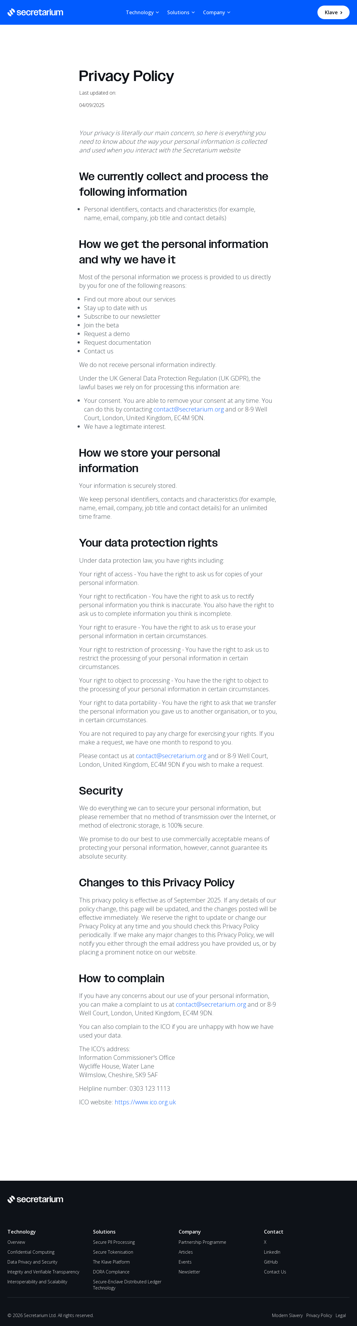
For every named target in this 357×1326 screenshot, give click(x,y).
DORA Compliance (111, 1272)
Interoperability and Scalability (37, 1282)
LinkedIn (272, 1252)
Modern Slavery (287, 1315)
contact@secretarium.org (189, 409)
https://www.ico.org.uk (145, 1102)
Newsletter (189, 1272)
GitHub (271, 1262)
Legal (341, 1315)
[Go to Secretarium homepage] (35, 12)
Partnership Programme (202, 1242)
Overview (16, 1242)
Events (185, 1262)
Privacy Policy (319, 1315)
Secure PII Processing (114, 1242)
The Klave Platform (111, 1262)
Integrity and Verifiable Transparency (43, 1272)
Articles (186, 1252)
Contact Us (275, 1272)
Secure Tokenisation (113, 1252)
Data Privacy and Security (32, 1262)
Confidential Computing (30, 1252)
